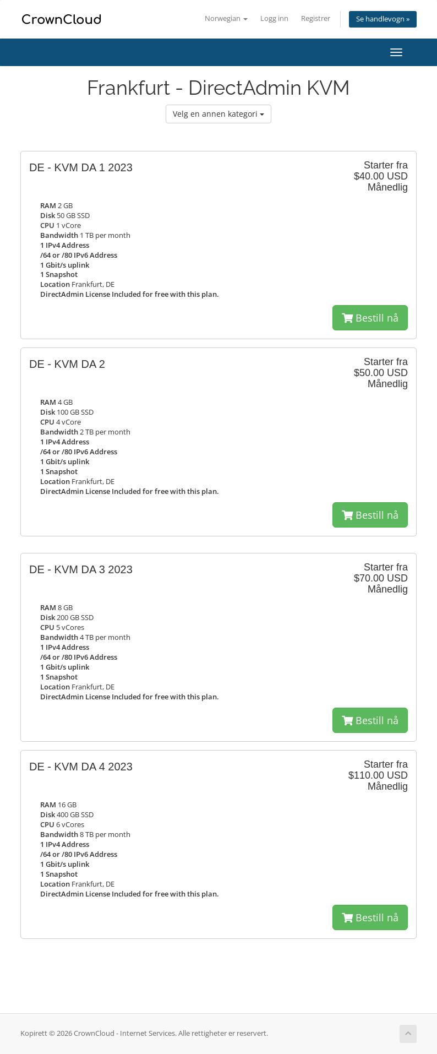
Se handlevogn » (382, 19)
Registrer (315, 18)
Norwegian (226, 18)
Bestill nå (370, 317)
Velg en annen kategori (218, 113)
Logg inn (274, 18)
